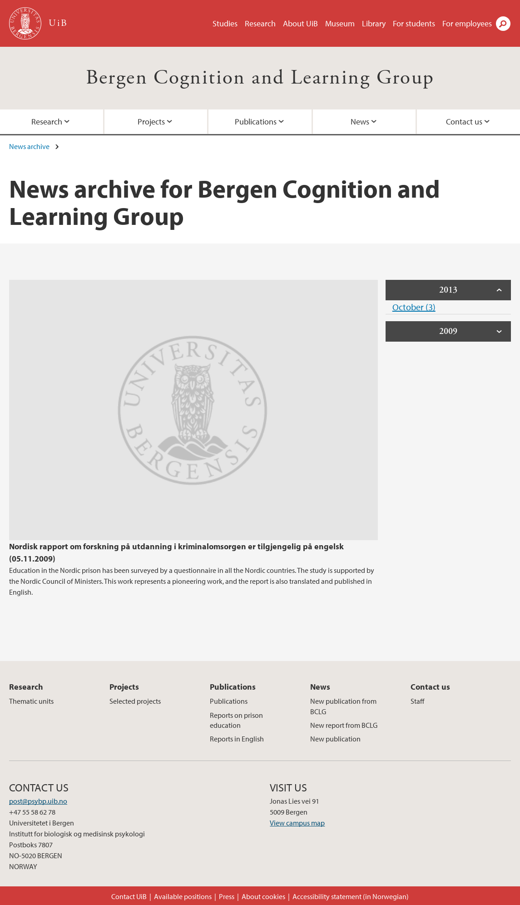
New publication (335, 738)
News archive (29, 146)
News (360, 121)
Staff (417, 701)
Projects (151, 121)
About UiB (300, 23)
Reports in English (237, 738)
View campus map (297, 822)
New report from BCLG (343, 725)
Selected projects (135, 701)
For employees (467, 23)
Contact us (464, 121)
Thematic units (31, 701)
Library (374, 23)
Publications (256, 121)
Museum (340, 23)
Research (260, 23)
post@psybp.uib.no (38, 801)
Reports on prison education (236, 720)
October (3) (414, 307)
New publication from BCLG (343, 706)
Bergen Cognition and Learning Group (260, 78)
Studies (225, 23)
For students (414, 23)
